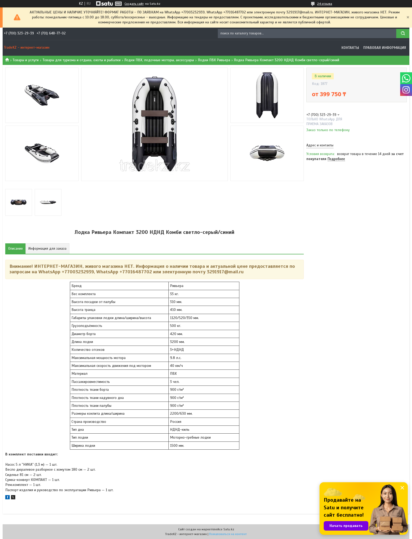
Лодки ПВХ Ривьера (214, 60)
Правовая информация (384, 47)
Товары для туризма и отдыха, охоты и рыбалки (82, 60)
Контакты (350, 47)
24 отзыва (324, 4)
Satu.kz (228, 529)
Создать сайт (134, 4)
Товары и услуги (26, 60)
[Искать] (402, 33)
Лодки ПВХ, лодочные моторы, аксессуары (159, 60)
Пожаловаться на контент (228, 534)
